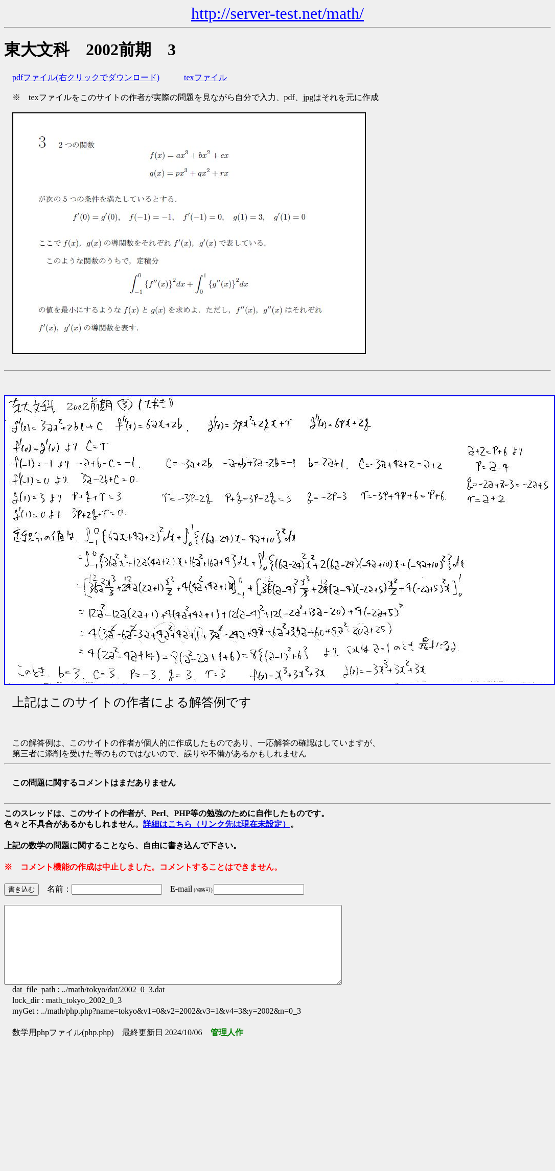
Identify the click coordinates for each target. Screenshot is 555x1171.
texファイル (205, 77)
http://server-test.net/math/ (277, 13)
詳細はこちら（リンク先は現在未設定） (216, 824)
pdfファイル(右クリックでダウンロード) (85, 77)
